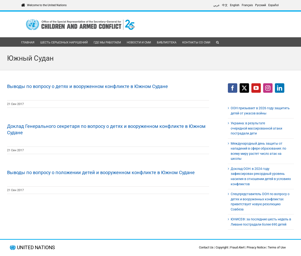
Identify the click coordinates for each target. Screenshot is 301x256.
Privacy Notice (256, 247)
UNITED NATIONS (36, 247)
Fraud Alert (237, 247)
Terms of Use (277, 247)
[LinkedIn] (279, 88)
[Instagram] (268, 88)
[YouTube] (256, 88)
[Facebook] (232, 88)
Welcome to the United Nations (47, 5)
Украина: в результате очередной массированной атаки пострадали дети (256, 128)
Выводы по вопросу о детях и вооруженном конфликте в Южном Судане (87, 86)
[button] (217, 42)
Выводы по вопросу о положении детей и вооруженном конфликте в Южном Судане (101, 172)
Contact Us (206, 247)
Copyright (222, 247)
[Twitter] (244, 88)
